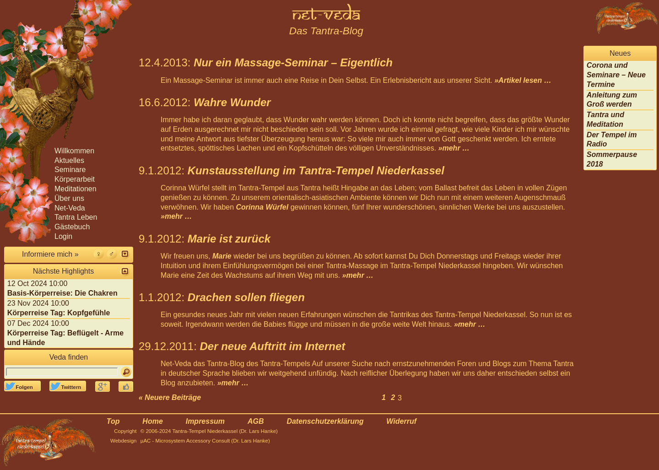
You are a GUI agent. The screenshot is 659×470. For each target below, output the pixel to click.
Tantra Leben (75, 217)
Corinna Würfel (262, 207)
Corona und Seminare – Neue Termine (616, 74)
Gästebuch (72, 227)
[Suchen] (126, 372)
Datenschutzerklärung (324, 421)
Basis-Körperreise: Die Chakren (62, 293)
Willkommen (74, 151)
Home (152, 421)
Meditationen (75, 189)
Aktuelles (69, 160)
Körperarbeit (74, 179)
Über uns (69, 198)
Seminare (70, 169)
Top (113, 421)
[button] (124, 254)
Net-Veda (69, 208)
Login (63, 236)
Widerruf (401, 421)
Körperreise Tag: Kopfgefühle (58, 313)
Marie (222, 256)
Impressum (205, 421)
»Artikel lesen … (522, 80)
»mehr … (454, 148)
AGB (256, 421)
